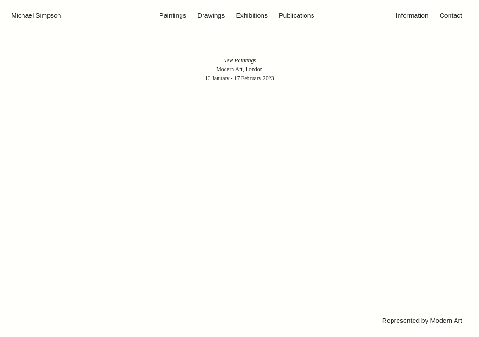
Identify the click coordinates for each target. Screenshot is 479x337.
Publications (296, 15)
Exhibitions (252, 15)
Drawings (211, 15)
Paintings (172, 15)
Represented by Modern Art (422, 320)
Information (412, 15)
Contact (451, 15)
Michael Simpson (36, 15)
